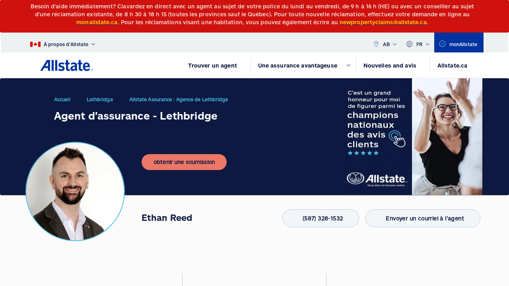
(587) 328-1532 (312, 218)
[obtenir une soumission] (184, 168)
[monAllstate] (459, 42)
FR (417, 42)
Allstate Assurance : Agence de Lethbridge (178, 102)
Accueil (62, 102)
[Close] (501, 8)
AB (384, 42)
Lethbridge (100, 102)
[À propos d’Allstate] (62, 42)
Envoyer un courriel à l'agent (419, 218)
